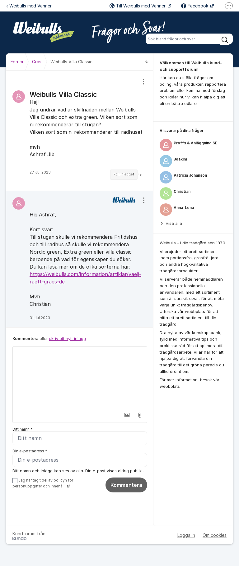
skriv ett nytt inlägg (67, 338)
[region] (79, 130)
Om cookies (215, 535)
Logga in (186, 535)
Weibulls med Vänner (29, 5)
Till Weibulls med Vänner (138, 5)
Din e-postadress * (29, 451)
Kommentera (126, 485)
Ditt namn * (22, 429)
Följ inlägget (124, 174)
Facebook (195, 5)
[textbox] (80, 378)
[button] (127, 415)
